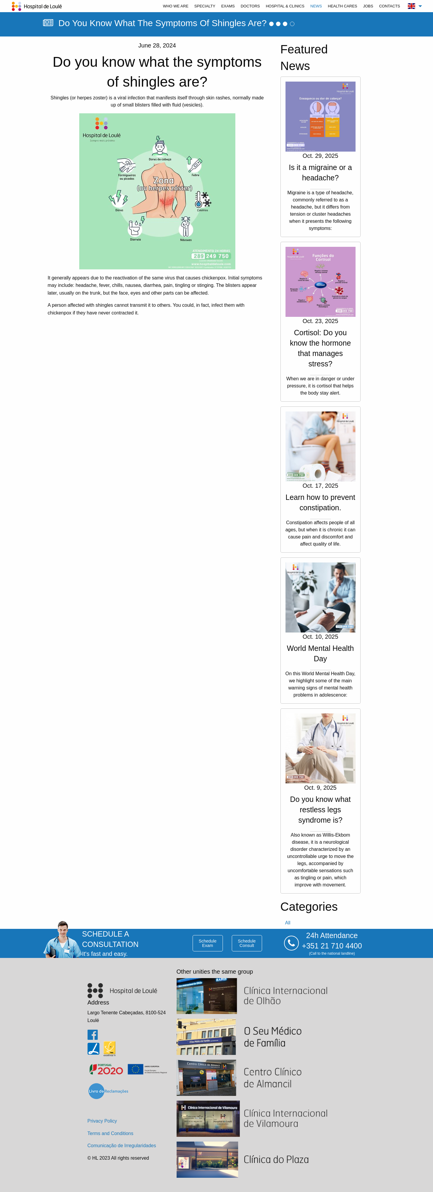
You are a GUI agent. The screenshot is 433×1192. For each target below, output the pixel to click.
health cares (342, 6)
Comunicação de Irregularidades (122, 1145)
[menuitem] (175, 6)
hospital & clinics (285, 6)
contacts (389, 6)
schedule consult (247, 943)
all (288, 922)
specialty (204, 6)
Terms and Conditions (111, 1133)
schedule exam (207, 943)
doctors (250, 6)
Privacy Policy (102, 1120)
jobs (368, 6)
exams (228, 6)
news (316, 6)
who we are (175, 6)
